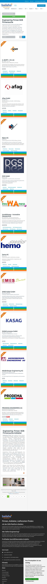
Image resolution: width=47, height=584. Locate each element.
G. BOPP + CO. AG (8, 60)
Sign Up (27, 1)
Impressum (4, 581)
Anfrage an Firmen (6, 575)
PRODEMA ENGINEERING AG (12, 408)
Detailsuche (14, 8)
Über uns (4, 570)
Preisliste (4, 577)
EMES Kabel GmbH (8, 292)
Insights (31, 8)
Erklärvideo (7, 8)
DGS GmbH (6, 176)
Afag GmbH (6, 98)
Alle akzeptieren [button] (29, 579)
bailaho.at (17, 492)
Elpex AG (5, 138)
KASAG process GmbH (9, 331)
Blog (36, 8)
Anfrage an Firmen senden (40, 1)
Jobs (41, 8)
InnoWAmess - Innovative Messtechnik (11, 215)
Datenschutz (4, 579)
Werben (21, 8)
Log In (31, 1)
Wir (26, 8)
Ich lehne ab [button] (35, 579)
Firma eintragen (41, 5)
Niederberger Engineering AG (12, 371)
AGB (3, 583)
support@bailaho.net (8, 552)
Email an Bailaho (5, 573)
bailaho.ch (11, 493)
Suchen (13, 16)
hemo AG (5, 254)
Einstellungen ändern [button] (30, 581)
